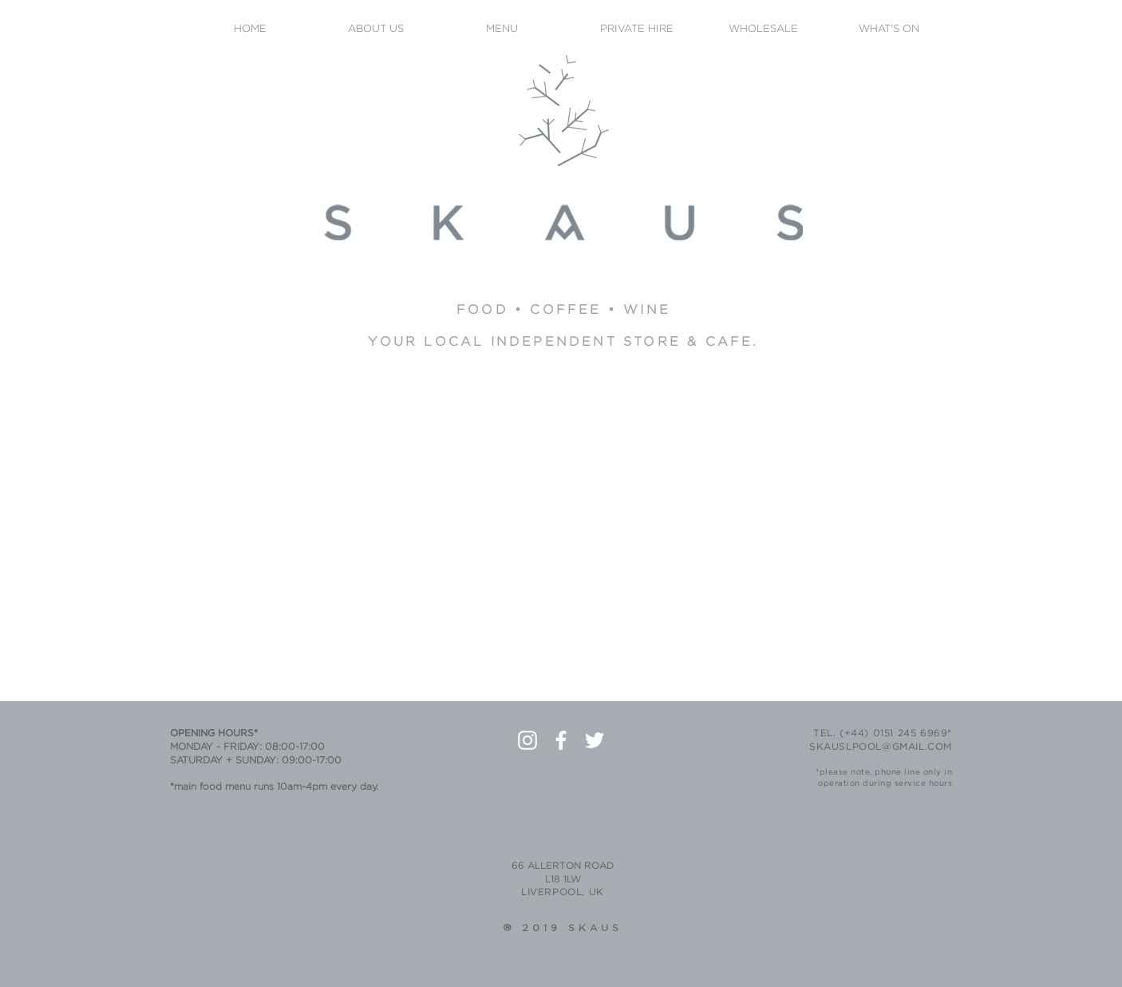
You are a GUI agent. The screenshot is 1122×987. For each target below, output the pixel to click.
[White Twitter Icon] (594, 740)
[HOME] (250, 30)
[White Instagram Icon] (527, 740)
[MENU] (502, 30)
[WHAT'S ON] (889, 30)
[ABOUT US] (376, 30)
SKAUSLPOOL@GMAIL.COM (880, 747)
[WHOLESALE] (763, 30)
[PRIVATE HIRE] (637, 30)
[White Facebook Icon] (561, 740)
